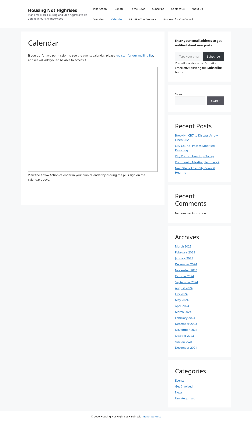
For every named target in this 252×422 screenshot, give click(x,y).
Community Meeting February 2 (197, 162)
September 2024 (186, 282)
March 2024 (183, 312)
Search (179, 94)
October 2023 (184, 336)
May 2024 (181, 300)
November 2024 (186, 270)
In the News (138, 9)
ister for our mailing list (137, 55)
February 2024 (185, 318)
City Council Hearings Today (194, 156)
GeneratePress (152, 416)
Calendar (116, 19)
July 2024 (181, 294)
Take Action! (100, 9)
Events (179, 380)
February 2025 (185, 252)
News (179, 392)
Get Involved (184, 386)
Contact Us (177, 9)
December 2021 (186, 348)
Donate (119, 9)
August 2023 (183, 342)
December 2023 (186, 324)
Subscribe (158, 9)
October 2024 (184, 276)
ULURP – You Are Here (142, 19)
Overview (98, 19)
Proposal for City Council (178, 19)
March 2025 (183, 246)
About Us (197, 9)
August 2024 (183, 288)
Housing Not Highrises (52, 10)
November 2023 (186, 330)
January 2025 (184, 258)
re (117, 55)
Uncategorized (185, 398)
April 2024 (182, 306)
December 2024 (186, 264)
